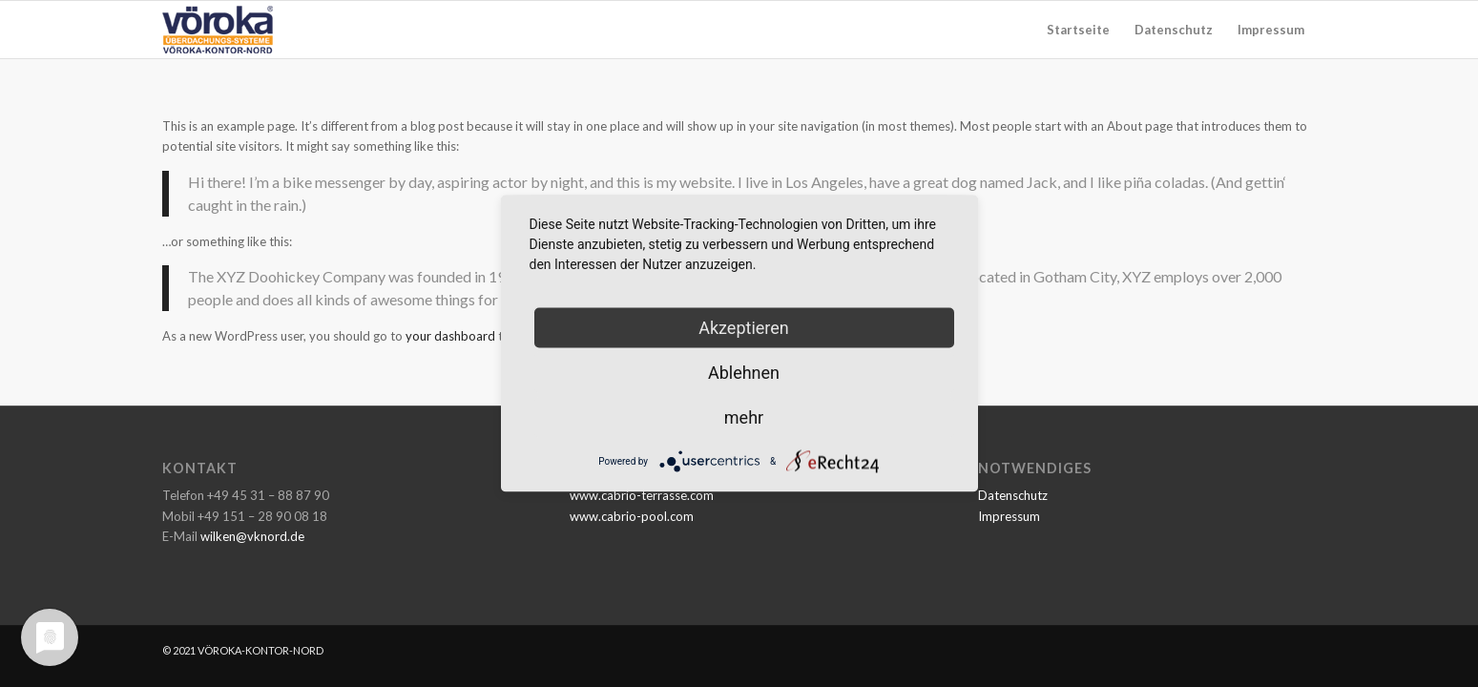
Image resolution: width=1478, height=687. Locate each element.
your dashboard (450, 336)
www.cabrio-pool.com (632, 516)
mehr (743, 417)
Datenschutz (1013, 495)
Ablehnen (744, 373)
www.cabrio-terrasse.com (642, 495)
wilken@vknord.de (252, 536)
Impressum (1009, 516)
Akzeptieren (743, 328)
